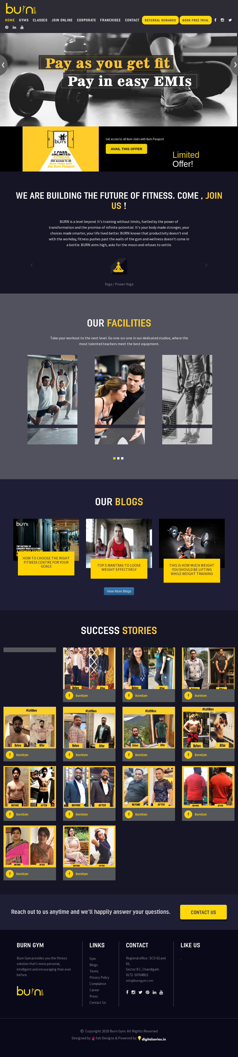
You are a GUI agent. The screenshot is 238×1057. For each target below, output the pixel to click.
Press (93, 996)
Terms (94, 971)
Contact (132, 20)
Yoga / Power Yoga (119, 284)
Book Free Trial (195, 20)
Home (10, 20)
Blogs (93, 965)
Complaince (97, 983)
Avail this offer (126, 149)
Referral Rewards (160, 20)
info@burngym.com (139, 980)
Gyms (24, 20)
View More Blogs (119, 591)
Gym (92, 958)
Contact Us (203, 912)
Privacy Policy (99, 977)
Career (94, 990)
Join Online (62, 20)
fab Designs (103, 1038)
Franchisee (110, 20)
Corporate (86, 20)
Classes (40, 20)
